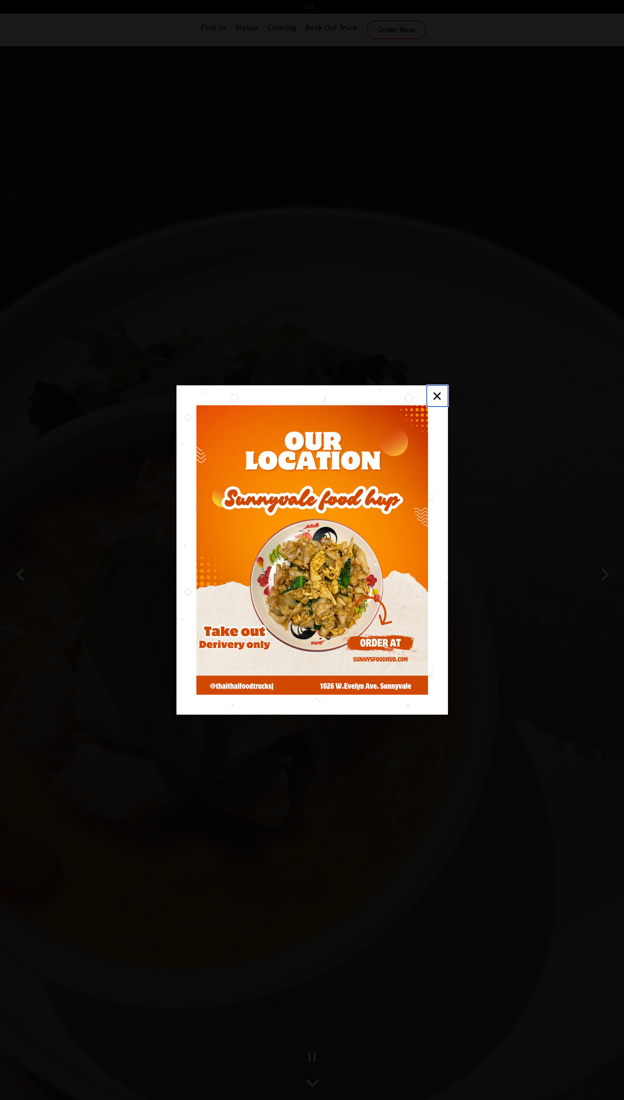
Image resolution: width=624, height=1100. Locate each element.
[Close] (437, 396)
